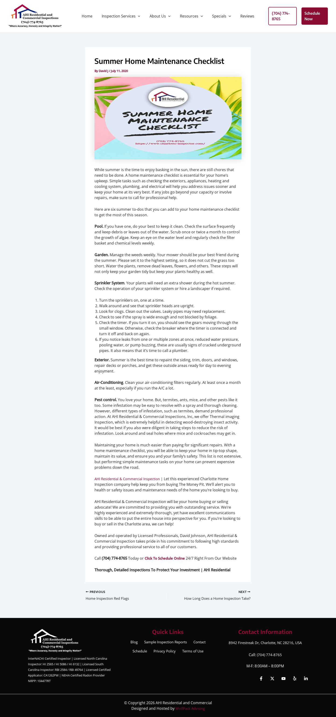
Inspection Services (124, 16)
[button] (140, 16)
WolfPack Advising (190, 708)
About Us (161, 16)
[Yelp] (295, 678)
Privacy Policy (164, 652)
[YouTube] (283, 678)
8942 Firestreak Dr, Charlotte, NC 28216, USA (265, 642)
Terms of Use (192, 652)
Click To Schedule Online (166, 558)
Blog (132, 642)
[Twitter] (272, 678)
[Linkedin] (306, 678)
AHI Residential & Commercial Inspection (130, 478)
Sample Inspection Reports (165, 642)
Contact (200, 642)
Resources (190, 16)
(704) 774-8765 (269, 654)
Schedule (140, 652)
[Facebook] (261, 678)
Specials (218, 16)
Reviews (243, 16)
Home (91, 16)
